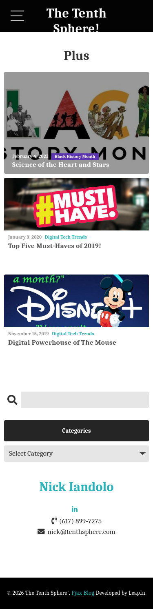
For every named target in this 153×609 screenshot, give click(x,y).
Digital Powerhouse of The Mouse (62, 342)
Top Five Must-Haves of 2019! (54, 246)
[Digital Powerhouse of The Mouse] (76, 301)
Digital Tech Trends (66, 237)
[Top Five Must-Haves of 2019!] (76, 204)
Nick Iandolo (77, 486)
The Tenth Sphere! (77, 21)
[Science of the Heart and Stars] (76, 123)
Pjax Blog (82, 592)
